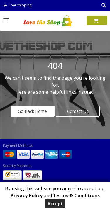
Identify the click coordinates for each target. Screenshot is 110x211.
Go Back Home (32, 111)
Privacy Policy (27, 195)
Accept (55, 203)
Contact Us (77, 111)
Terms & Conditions (76, 195)
